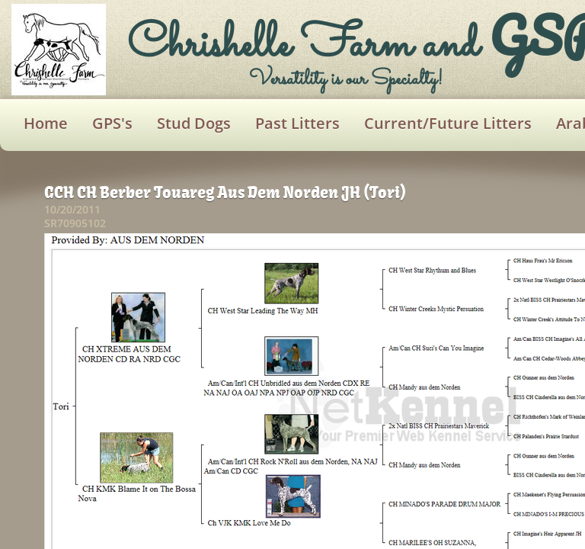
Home (46, 123)
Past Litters (297, 123)
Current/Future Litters (448, 123)
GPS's (112, 123)
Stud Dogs (194, 123)
